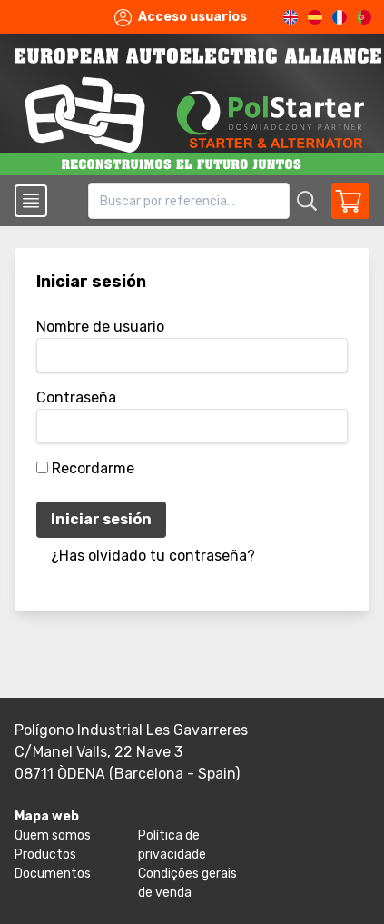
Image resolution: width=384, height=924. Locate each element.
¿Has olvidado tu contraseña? (153, 555)
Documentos (53, 873)
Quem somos (53, 835)
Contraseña (76, 397)
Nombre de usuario (100, 326)
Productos (45, 854)
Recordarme (93, 468)
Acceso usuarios (180, 17)
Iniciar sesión (101, 519)
